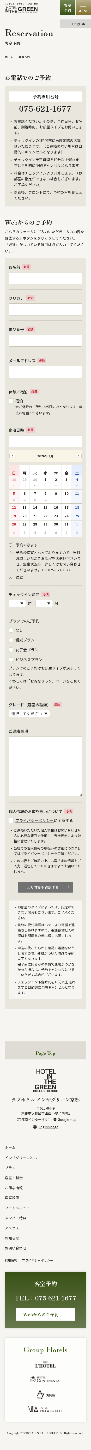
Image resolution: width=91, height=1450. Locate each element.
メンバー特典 (15, 1219)
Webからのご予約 (41, 1317)
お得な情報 (14, 1188)
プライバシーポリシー (34, 820)
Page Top (45, 1054)
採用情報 (11, 1262)
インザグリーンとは (21, 1158)
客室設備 (12, 1199)
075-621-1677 (46, 108)
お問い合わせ (15, 1250)
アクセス (12, 1229)
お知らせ (12, 1240)
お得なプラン (41, 681)
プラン (10, 1168)
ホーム (9, 57)
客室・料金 (14, 1178)
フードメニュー (17, 1209)
